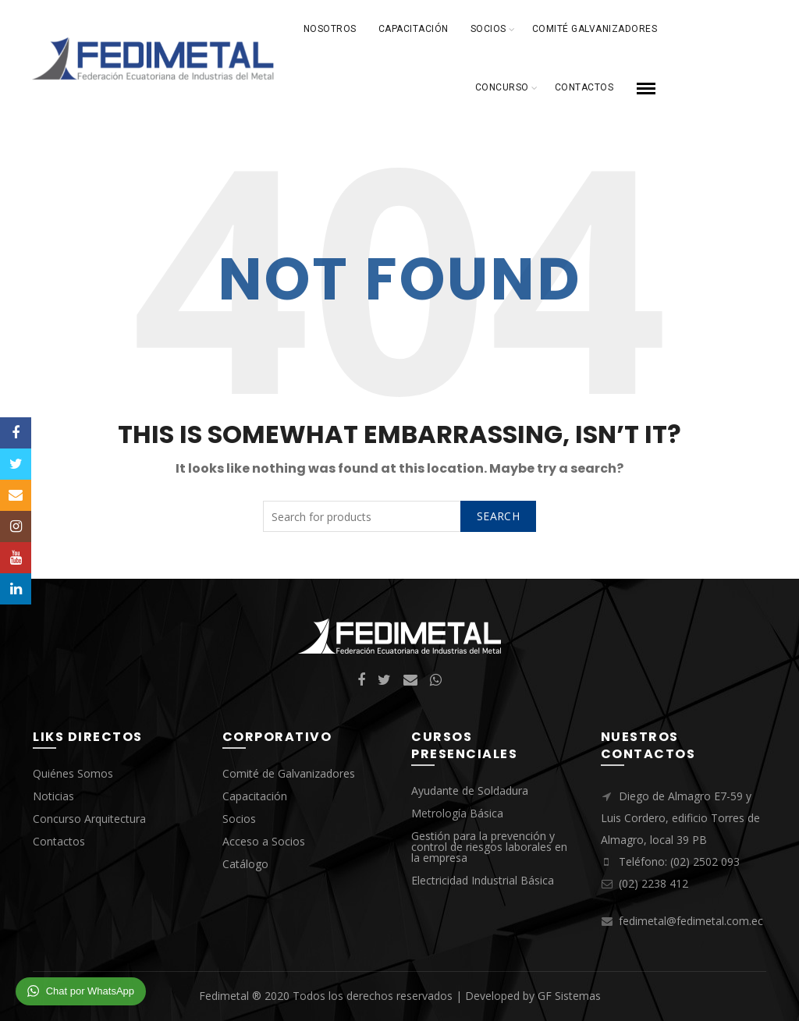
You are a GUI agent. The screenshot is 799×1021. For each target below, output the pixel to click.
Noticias (53, 796)
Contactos (584, 87)
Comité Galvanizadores (595, 28)
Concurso (502, 87)
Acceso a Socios (263, 841)
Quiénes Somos (73, 773)
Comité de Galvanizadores (288, 773)
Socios (488, 28)
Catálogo (245, 863)
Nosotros (330, 28)
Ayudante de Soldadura (469, 790)
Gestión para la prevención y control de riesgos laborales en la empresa (489, 846)
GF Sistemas (569, 995)
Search (498, 516)
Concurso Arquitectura (89, 818)
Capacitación (413, 28)
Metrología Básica (457, 813)
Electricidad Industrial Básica (482, 880)
